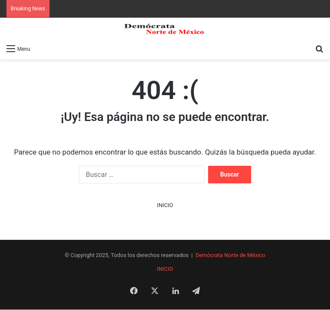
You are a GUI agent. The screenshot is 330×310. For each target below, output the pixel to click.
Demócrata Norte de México (230, 255)
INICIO (165, 205)
